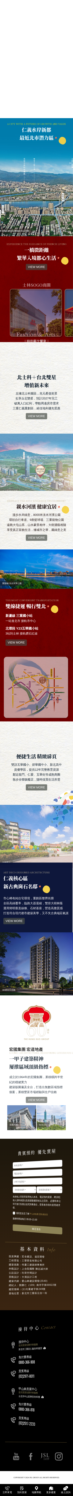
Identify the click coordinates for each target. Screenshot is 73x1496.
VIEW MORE (36, 281)
